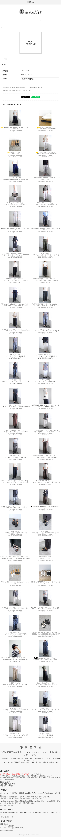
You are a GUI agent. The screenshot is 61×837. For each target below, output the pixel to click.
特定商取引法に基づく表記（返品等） (14, 87)
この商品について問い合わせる (12, 91)
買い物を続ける (28, 91)
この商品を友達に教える (34, 87)
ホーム (2, 27)
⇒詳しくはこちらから (6, 805)
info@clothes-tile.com (6, 830)
